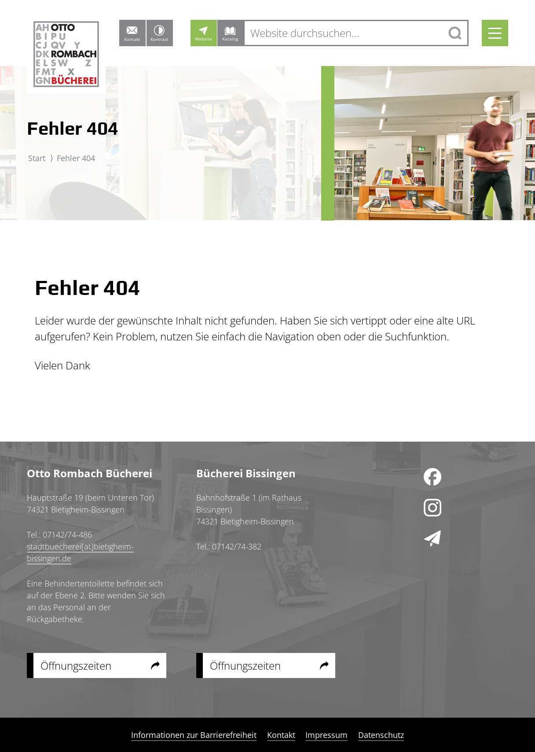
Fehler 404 (76, 158)
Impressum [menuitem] (326, 735)
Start (36, 158)
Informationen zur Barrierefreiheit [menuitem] (194, 735)
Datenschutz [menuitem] (380, 735)
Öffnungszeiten (75, 665)
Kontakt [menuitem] (281, 735)
